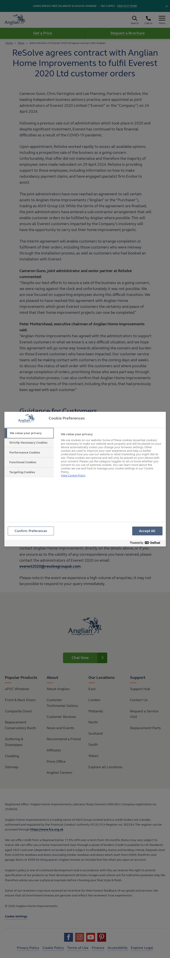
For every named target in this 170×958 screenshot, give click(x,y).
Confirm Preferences (31, 531)
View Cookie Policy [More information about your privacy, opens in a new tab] (73, 470)
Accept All (147, 531)
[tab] (29, 433)
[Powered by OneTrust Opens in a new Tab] (147, 543)
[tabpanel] (111, 454)
